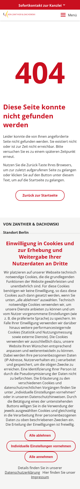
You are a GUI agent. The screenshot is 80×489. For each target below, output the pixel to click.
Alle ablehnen (40, 435)
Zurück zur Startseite (40, 195)
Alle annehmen (41, 457)
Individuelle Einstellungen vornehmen (41, 446)
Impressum (40, 477)
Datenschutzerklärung (22, 472)
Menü (69, 15)
